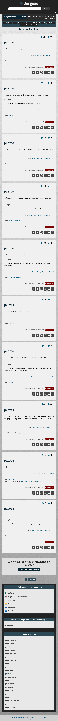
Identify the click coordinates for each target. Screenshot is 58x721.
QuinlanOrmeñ (38, 473)
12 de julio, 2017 (49, 55)
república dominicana (15, 221)
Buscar (45, 8)
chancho (23, 481)
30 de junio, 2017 (49, 530)
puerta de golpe (11, 707)
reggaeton (21, 433)
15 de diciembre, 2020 (47, 158)
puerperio (9, 690)
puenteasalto (10, 660)
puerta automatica (12, 700)
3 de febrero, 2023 (48, 318)
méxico (11, 115)
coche (28, 481)
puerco (9, 42)
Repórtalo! (49, 67)
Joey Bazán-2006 (38, 427)
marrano (38, 481)
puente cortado (11, 643)
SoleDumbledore (35, 110)
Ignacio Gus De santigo (34, 318)
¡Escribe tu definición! (29, 569)
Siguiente (32, 579)
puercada (9, 670)
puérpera (9, 687)
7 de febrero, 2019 (49, 215)
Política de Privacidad (41, 717)
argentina (11, 61)
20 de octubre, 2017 (48, 377)
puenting (9, 663)
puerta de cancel (12, 704)
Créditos (23, 717)
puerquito (9, 694)
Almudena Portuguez (35, 215)
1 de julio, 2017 (49, 272)
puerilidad (9, 684)
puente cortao (11, 647)
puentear (9, 657)
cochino (33, 481)
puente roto (10, 650)
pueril (7, 680)
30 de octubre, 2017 (48, 110)
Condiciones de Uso (16, 717)
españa (11, 536)
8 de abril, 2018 (49, 473)
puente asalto (10, 640)
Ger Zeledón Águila (37, 272)
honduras (11, 479)
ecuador (11, 607)
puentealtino (10, 653)
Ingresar (52, 12)
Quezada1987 (35, 158)
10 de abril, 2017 (49, 427)
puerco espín (10, 677)
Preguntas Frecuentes (31, 717)
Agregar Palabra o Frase (15, 17)
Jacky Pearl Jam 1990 (36, 530)
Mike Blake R (39, 55)
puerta (8, 697)
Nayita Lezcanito (36, 377)
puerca (8, 667)
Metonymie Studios (31, 719)
